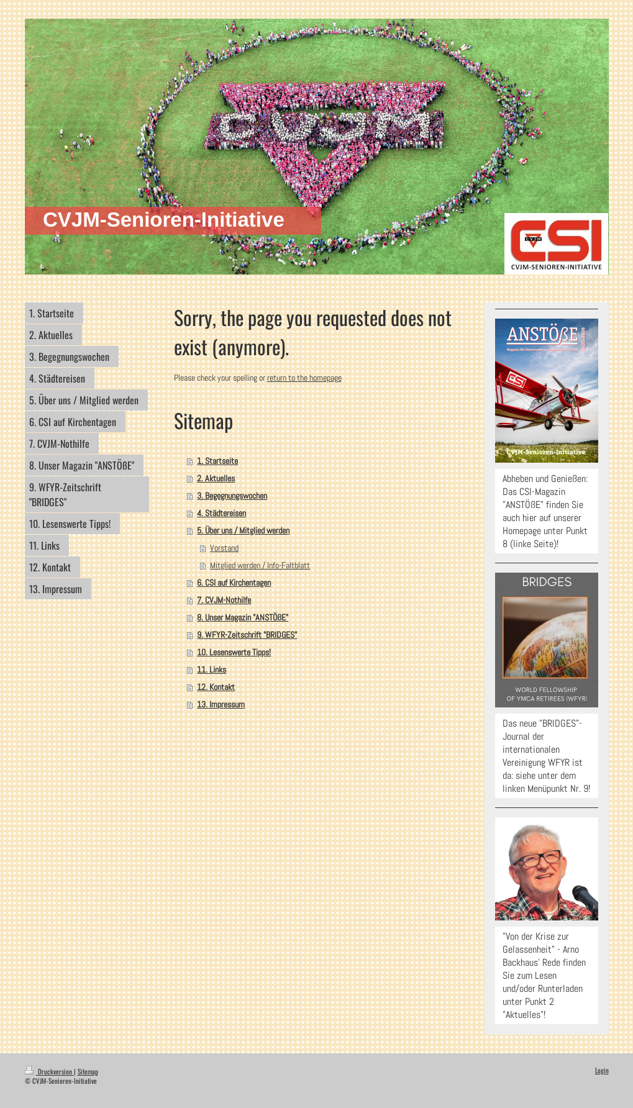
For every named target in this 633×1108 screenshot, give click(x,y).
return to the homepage (304, 377)
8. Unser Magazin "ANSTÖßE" (242, 617)
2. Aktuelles (216, 478)
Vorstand (224, 547)
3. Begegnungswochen (232, 495)
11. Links (211, 669)
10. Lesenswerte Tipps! (234, 652)
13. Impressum (221, 704)
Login (602, 1070)
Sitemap (88, 1071)
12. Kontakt (216, 686)
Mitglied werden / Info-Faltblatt (260, 565)
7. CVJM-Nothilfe (224, 600)
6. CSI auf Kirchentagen (234, 582)
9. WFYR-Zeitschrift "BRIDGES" (247, 634)
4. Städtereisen (221, 513)
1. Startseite (217, 460)
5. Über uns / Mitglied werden (243, 530)
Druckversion (49, 1071)
